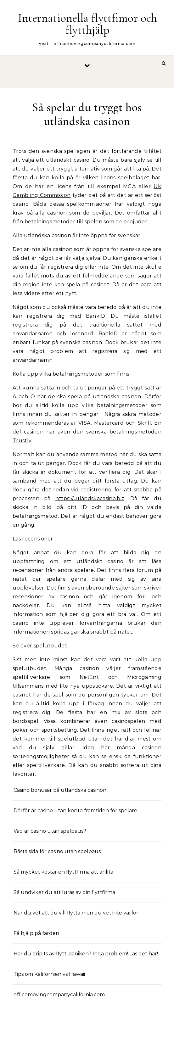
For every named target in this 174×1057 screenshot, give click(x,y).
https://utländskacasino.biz (90, 498)
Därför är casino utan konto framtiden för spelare (75, 811)
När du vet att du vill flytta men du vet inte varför (76, 913)
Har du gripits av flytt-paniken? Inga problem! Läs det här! (86, 954)
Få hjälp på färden (36, 933)
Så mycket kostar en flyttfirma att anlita (63, 872)
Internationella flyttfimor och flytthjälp (87, 24)
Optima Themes (106, 1045)
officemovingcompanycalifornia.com (59, 995)
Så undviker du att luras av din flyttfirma (64, 892)
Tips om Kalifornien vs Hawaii (49, 974)
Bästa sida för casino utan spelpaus (57, 851)
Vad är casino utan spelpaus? (50, 831)
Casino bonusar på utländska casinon (61, 790)
